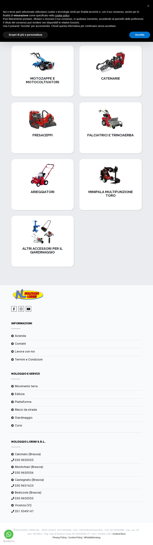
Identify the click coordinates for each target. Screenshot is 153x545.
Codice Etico (119, 533)
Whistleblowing (92, 537)
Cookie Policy (75, 537)
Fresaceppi (42, 135)
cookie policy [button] (62, 15)
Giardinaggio (23, 417)
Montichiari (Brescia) (29, 467)
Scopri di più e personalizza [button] (25, 34)
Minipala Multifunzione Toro (110, 193)
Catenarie (110, 78)
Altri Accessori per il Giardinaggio (42, 250)
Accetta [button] (139, 34)
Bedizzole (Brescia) (28, 492)
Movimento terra (26, 386)
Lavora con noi (25, 351)
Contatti (20, 343)
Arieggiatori (42, 192)
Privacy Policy (60, 537)
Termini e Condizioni (29, 359)
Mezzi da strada (26, 409)
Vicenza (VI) (23, 505)
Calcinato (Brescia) (28, 454)
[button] (148, 6)
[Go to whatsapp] (8, 534)
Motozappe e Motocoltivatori (42, 80)
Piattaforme (23, 402)
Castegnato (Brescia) (29, 480)
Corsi (18, 425)
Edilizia (20, 394)
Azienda (20, 336)
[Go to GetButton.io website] (9, 541)
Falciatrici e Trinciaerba (110, 135)
